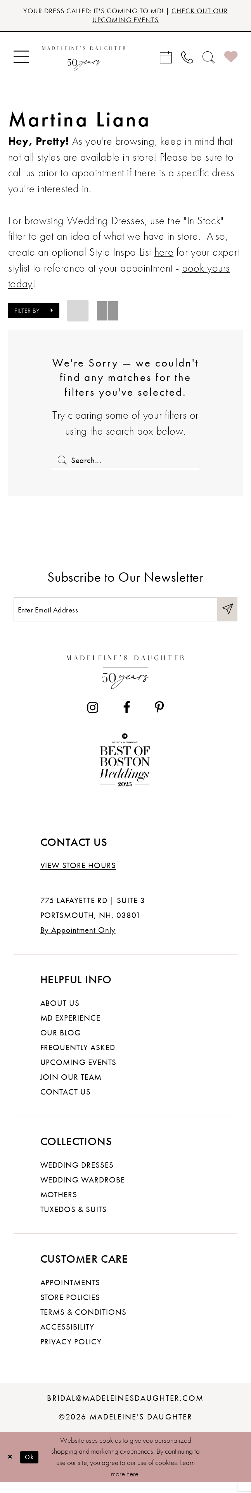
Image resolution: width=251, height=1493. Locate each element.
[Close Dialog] (11, 1467)
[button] (21, 60)
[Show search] (208, 60)
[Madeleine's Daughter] (126, 680)
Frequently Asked (77, 1058)
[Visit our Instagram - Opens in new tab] (93, 719)
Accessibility (67, 1337)
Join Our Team (71, 1087)
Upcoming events (78, 1073)
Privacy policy (71, 1352)
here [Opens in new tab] (163, 255)
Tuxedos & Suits (73, 1220)
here (132, 1484)
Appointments (70, 1293)
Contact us (65, 1102)
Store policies (70, 1308)
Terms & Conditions (83, 1323)
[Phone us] (187, 60)
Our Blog (60, 1043)
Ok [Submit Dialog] (34, 1467)
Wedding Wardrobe (82, 1190)
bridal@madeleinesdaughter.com (125, 1409)
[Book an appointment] (166, 60)
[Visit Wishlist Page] (230, 60)
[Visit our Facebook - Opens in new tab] (126, 719)
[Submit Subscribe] (226, 618)
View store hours (78, 876)
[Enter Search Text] (125, 463)
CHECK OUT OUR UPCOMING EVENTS (156, 17)
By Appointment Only (78, 940)
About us (60, 1014)
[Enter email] (126, 618)
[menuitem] (21, 60)
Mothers (59, 1205)
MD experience (70, 1028)
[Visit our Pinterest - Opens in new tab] (159, 719)
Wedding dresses (77, 1175)
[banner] (84, 60)
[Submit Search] (61, 463)
